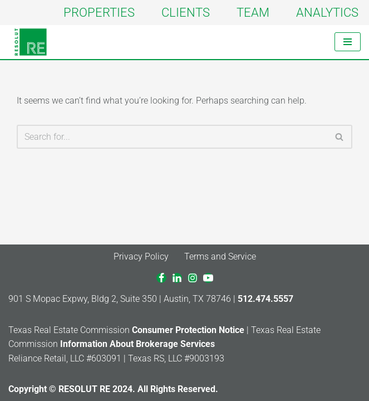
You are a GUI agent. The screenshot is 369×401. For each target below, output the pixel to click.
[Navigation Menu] (347, 41)
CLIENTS (185, 12)
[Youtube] (208, 278)
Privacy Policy (141, 256)
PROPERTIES (99, 12)
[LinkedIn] (177, 278)
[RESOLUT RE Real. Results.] (30, 42)
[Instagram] (193, 278)
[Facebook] (161, 278)
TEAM (253, 12)
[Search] (172, 137)
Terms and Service (220, 256)
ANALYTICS (327, 12)
